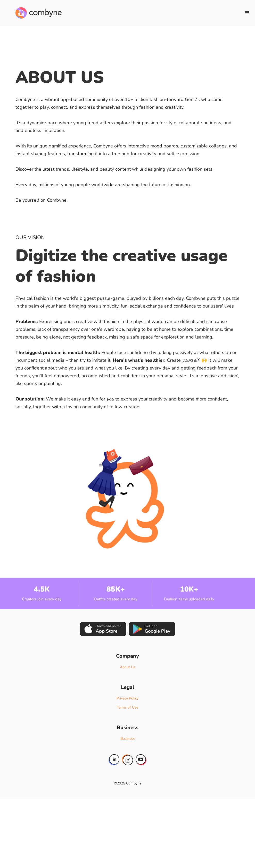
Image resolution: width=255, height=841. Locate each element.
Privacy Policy (127, 698)
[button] (247, 13)
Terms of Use (127, 707)
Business (127, 738)
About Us (127, 667)
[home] (38, 13)
